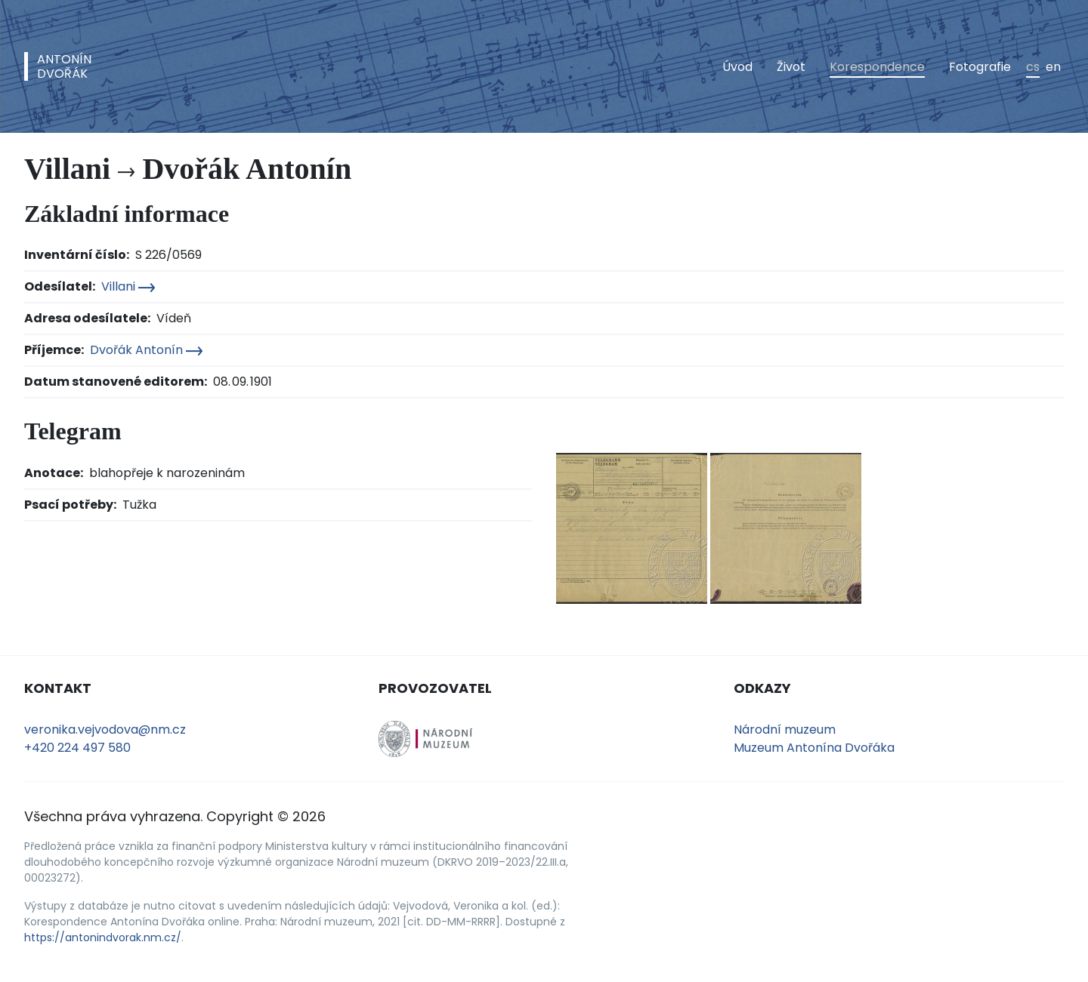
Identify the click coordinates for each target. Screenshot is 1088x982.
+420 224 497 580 (77, 747)
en (1053, 66)
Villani (128, 286)
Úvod (737, 66)
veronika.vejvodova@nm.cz (105, 729)
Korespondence (877, 66)
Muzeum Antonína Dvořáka (814, 747)
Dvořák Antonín (146, 350)
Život (791, 66)
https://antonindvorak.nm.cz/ (102, 937)
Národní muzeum (785, 729)
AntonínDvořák (64, 66)
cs (1033, 66)
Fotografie (980, 66)
